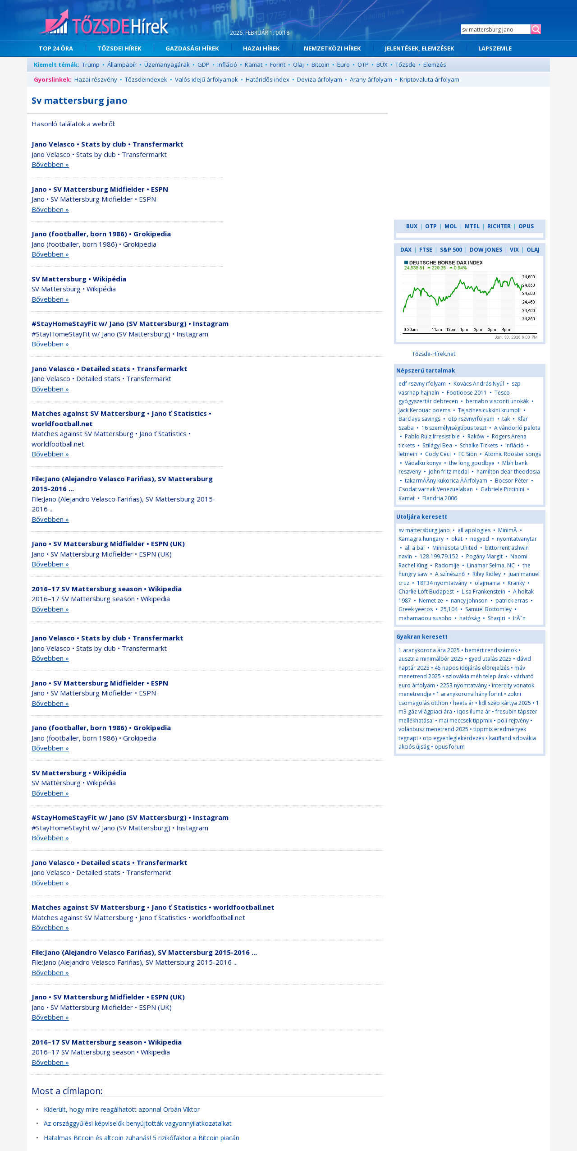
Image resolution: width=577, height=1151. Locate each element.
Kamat (253, 64)
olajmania (487, 583)
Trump (91, 64)
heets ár (463, 703)
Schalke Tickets (479, 445)
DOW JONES (486, 249)
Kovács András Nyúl (478, 383)
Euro (343, 64)
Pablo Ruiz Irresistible (432, 436)
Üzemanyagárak (167, 64)
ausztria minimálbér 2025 (430, 659)
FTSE (425, 249)
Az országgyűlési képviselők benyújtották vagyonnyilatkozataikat (138, 1123)
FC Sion (467, 454)
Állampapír (122, 64)
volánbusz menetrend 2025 (433, 729)
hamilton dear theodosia (508, 471)
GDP (203, 64)
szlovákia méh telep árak (477, 676)
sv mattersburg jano (424, 530)
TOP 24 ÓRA (56, 48)
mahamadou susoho (425, 618)
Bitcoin (320, 64)
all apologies (474, 530)
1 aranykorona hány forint (469, 694)
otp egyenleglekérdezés (453, 738)
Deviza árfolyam (319, 79)
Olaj (298, 64)
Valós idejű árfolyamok (206, 79)
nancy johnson (469, 600)
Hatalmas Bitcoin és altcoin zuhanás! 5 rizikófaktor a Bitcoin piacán (141, 1137)
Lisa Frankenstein (483, 591)
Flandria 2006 (439, 498)
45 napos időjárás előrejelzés (472, 668)
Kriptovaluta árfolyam (429, 79)
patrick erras (511, 600)
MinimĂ (508, 530)
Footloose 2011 (467, 392)
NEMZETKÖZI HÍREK (332, 48)
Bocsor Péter (511, 480)
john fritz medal (449, 471)
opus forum (450, 746)
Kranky (516, 583)
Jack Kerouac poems (424, 410)
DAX (406, 249)
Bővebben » (50, 164)
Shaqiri (496, 618)
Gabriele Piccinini (502, 489)
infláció (514, 445)
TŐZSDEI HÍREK (119, 48)
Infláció (227, 64)
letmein (407, 454)
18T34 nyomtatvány (442, 583)
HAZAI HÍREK (261, 48)
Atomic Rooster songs (513, 454)
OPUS (526, 226)
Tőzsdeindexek (146, 79)
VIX (514, 249)
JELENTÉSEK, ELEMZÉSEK (419, 48)
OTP (363, 64)
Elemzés (434, 64)
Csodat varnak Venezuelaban (435, 489)
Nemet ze (431, 600)
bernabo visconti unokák (497, 401)
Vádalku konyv (423, 463)
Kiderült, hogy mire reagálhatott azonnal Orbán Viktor (122, 1109)
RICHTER (499, 226)
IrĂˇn (519, 618)
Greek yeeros (415, 609)
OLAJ (533, 249)
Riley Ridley (486, 574)
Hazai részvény (95, 79)
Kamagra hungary (421, 539)
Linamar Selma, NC (491, 565)
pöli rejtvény (513, 720)
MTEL (472, 226)
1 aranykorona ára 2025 (429, 650)
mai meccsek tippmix (465, 720)
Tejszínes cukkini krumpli (489, 410)
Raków (475, 436)
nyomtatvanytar (517, 539)
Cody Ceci (438, 454)
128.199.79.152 (439, 556)
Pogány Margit (484, 556)
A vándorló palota (517, 428)
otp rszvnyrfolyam (471, 419)
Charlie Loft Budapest (426, 591)
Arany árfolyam (371, 79)
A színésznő (450, 574)
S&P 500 (451, 249)
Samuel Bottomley (488, 609)
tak (506, 419)
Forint (277, 64)
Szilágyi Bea (437, 445)
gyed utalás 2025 (490, 659)
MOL (450, 226)
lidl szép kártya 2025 (505, 703)
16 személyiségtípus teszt (453, 428)
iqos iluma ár (473, 711)
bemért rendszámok (491, 650)
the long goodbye (472, 463)
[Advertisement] (305, 205)
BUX (382, 64)
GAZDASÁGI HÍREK (192, 48)
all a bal (415, 548)
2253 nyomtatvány (463, 685)
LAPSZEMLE (495, 48)
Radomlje (447, 565)
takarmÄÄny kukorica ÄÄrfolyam (446, 480)
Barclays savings (419, 419)
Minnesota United (454, 548)
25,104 (449, 609)
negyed (479, 539)
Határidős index (267, 79)
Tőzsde (405, 64)
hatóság (469, 618)
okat (457, 539)
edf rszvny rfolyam (422, 383)
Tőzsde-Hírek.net (433, 354)
